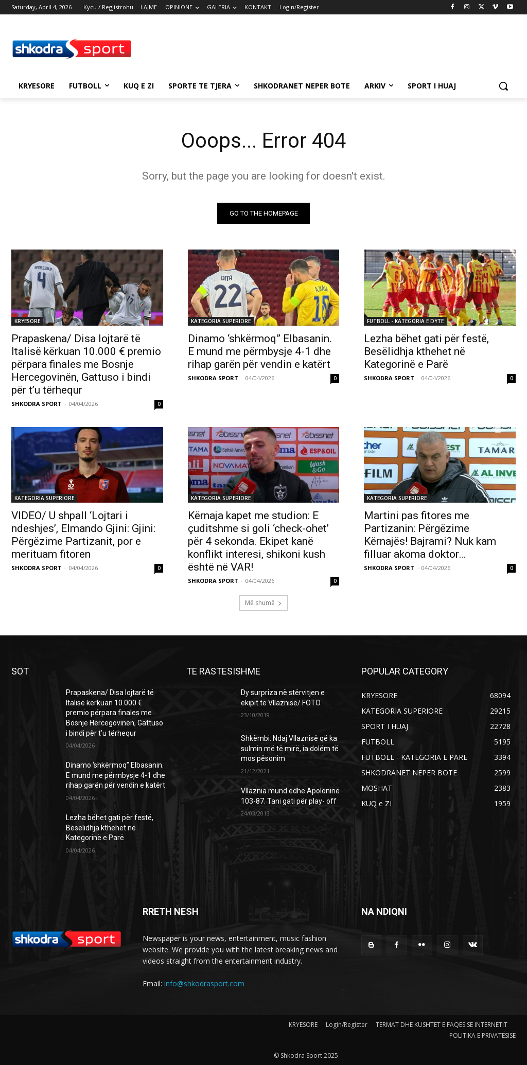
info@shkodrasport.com (204, 983)
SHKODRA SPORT (36, 403)
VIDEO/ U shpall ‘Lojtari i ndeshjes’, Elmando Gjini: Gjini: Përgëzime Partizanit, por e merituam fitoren (83, 534)
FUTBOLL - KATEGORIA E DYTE (405, 320)
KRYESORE (27, 320)
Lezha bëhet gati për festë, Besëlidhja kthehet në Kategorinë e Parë (426, 351)
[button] (503, 86)
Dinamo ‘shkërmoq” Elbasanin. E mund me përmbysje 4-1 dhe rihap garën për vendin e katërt (260, 351)
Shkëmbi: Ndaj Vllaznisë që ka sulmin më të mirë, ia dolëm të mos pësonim (290, 748)
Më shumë (263, 602)
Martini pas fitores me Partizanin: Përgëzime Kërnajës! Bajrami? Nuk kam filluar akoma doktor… (430, 534)
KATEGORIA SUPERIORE (221, 320)
